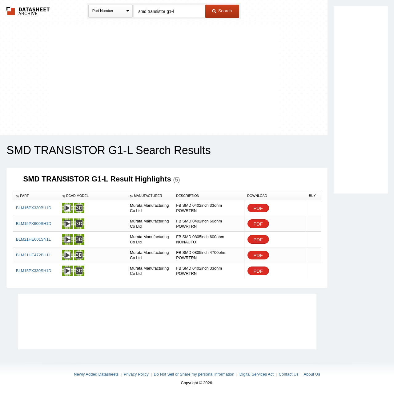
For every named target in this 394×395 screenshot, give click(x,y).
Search (222, 10)
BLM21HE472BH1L (33, 255)
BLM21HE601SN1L (33, 239)
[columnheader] (36, 196)
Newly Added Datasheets (96, 374)
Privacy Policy (136, 374)
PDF (258, 208)
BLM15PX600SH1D (33, 223)
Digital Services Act (256, 374)
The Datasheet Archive (28, 11)
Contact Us (289, 374)
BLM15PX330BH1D (33, 208)
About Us (312, 374)
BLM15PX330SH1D (33, 270)
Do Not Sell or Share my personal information (194, 374)
